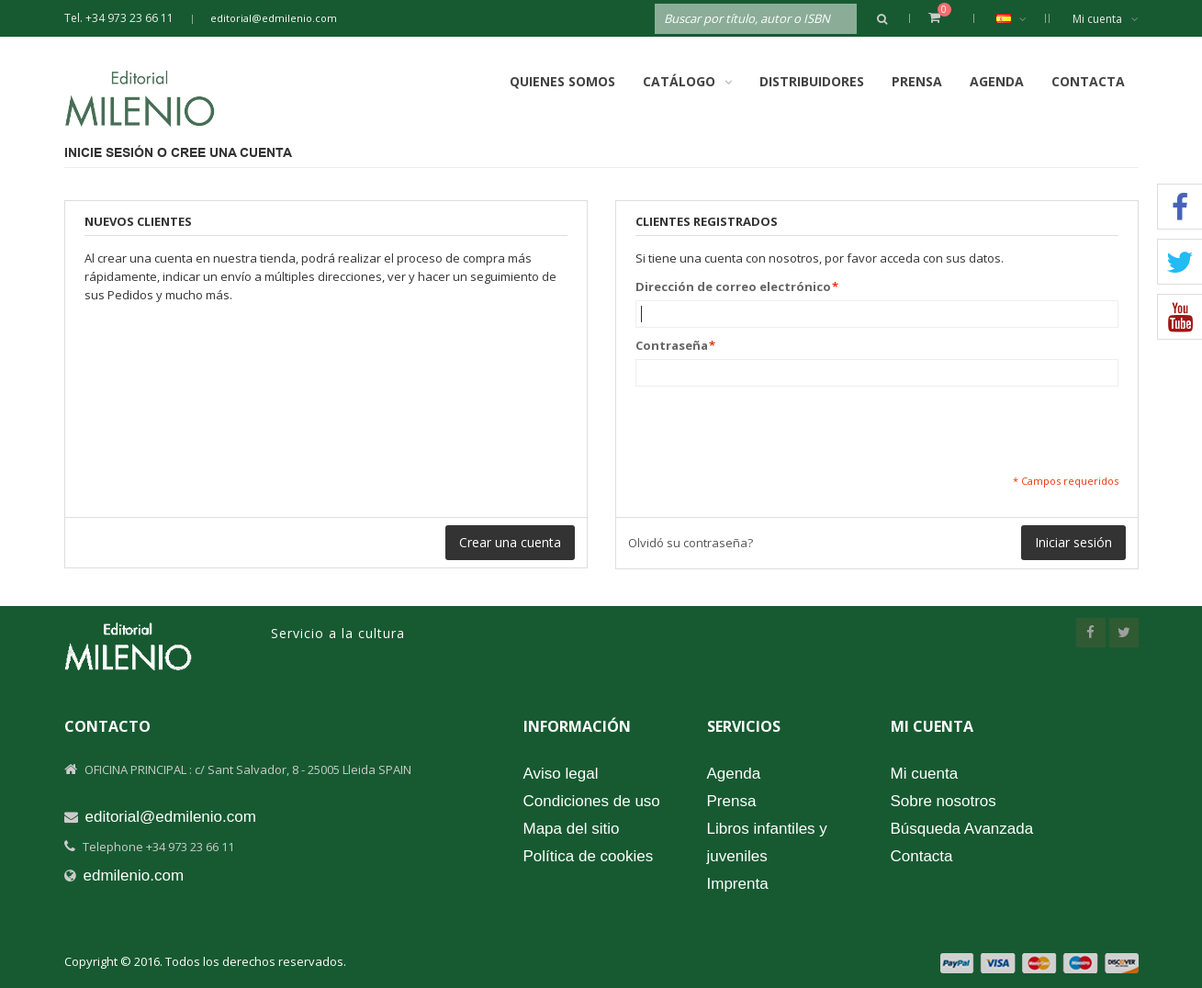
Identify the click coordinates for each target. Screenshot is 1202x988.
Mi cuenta (1106, 19)
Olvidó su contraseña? (690, 542)
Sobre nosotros (943, 801)
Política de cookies (588, 856)
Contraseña (671, 345)
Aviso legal (561, 773)
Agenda (997, 81)
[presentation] (775, 430)
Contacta (1088, 81)
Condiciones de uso (591, 801)
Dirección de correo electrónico (733, 286)
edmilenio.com (134, 875)
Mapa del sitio (571, 828)
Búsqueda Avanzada (962, 828)
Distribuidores (811, 81)
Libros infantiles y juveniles (767, 842)
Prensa (917, 81)
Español (1021, 18)
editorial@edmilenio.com (273, 18)
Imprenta (738, 884)
